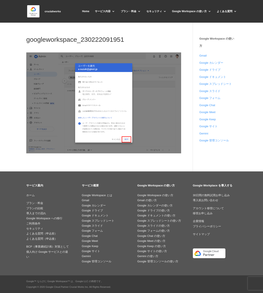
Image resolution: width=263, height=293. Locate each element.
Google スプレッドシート (215, 83)
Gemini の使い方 (147, 256)
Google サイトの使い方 (152, 251)
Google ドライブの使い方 (153, 210)
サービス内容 (103, 11)
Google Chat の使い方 (151, 236)
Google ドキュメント (212, 77)
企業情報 (198, 221)
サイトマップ (201, 234)
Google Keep (207, 119)
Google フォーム (210, 98)
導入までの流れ (36, 213)
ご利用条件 (33, 223)
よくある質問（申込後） (41, 238)
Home (85, 11)
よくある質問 (224, 11)
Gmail (203, 55)
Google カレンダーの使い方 (155, 205)
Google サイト (208, 126)
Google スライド (210, 91)
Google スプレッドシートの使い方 (159, 220)
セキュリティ (154, 11)
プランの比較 (34, 208)
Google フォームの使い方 (153, 230)
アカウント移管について (208, 208)
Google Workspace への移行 (44, 218)
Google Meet (207, 112)
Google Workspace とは (97, 195)
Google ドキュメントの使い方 (156, 215)
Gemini (203, 133)
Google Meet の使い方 (151, 241)
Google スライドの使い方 (153, 225)
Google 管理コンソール (214, 140)
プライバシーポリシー (207, 226)
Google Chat (207, 105)
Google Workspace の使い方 (189, 11)
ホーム (30, 195)
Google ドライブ (210, 69)
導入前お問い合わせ (205, 200)
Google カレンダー (211, 62)
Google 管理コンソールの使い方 (157, 261)
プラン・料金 (128, 11)
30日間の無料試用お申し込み (211, 195)
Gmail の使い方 (147, 200)
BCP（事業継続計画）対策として (47, 246)
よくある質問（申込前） (41, 233)
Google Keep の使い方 (151, 246)
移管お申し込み (203, 213)
